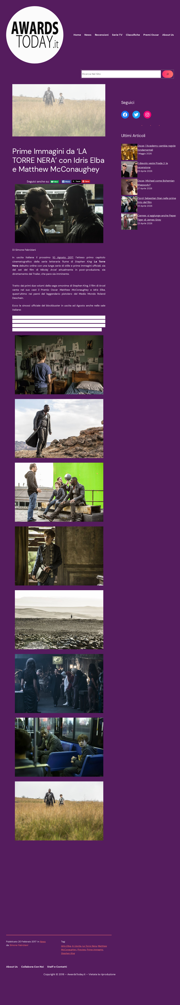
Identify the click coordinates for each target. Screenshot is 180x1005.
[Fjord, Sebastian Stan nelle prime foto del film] (129, 205)
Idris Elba (66, 963)
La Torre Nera (89, 963)
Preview (81, 967)
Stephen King (68, 971)
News (43, 959)
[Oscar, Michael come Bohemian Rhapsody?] (129, 187)
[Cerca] (167, 74)
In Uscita (76, 963)
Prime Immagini (95, 967)
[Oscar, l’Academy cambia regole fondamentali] (129, 152)
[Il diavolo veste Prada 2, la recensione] (129, 170)
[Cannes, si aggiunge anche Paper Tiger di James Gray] (129, 222)
